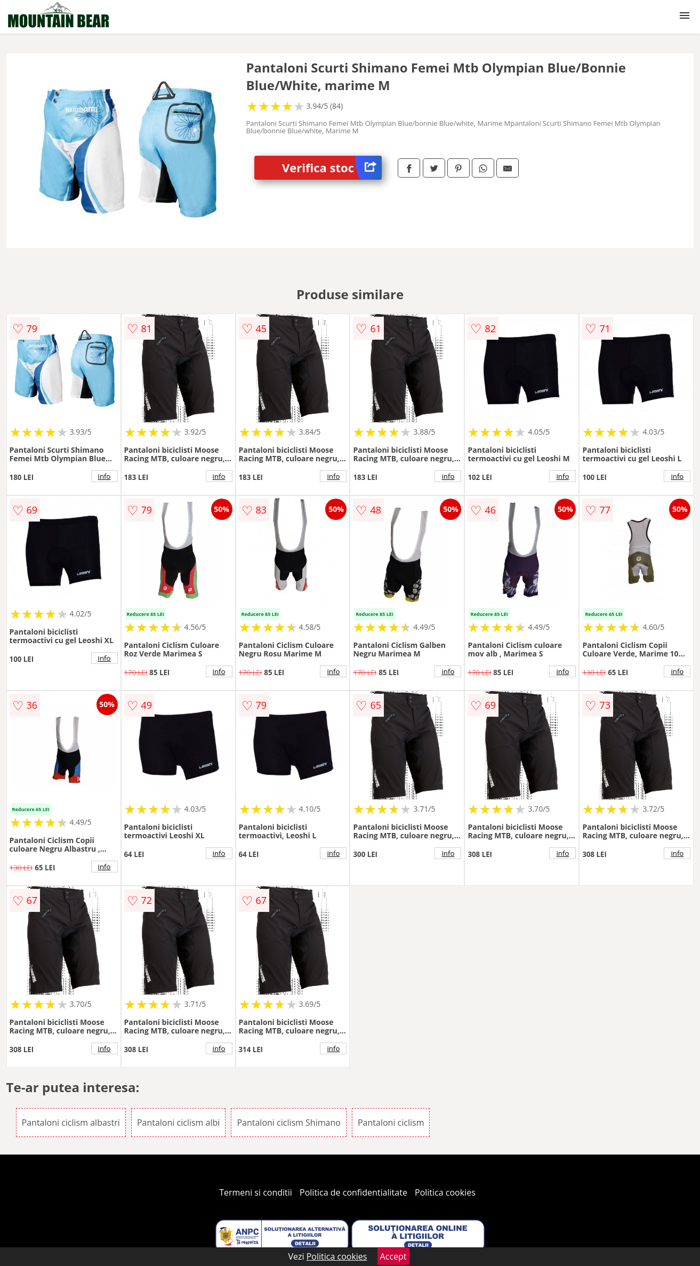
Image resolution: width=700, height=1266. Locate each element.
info (104, 476)
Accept (393, 1256)
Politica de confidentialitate (353, 1192)
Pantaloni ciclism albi (178, 1122)
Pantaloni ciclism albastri (71, 1122)
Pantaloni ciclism (391, 1122)
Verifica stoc (332, 168)
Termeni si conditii (255, 1192)
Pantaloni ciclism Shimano (288, 1122)
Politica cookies (445, 1192)
